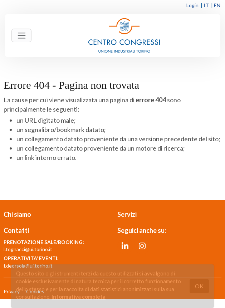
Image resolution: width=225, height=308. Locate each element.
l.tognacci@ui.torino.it (28, 249)
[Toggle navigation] (21, 35)
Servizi (127, 214)
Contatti (16, 230)
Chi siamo (17, 214)
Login (192, 5)
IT (206, 5)
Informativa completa (79, 296)
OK (199, 286)
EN (217, 5)
